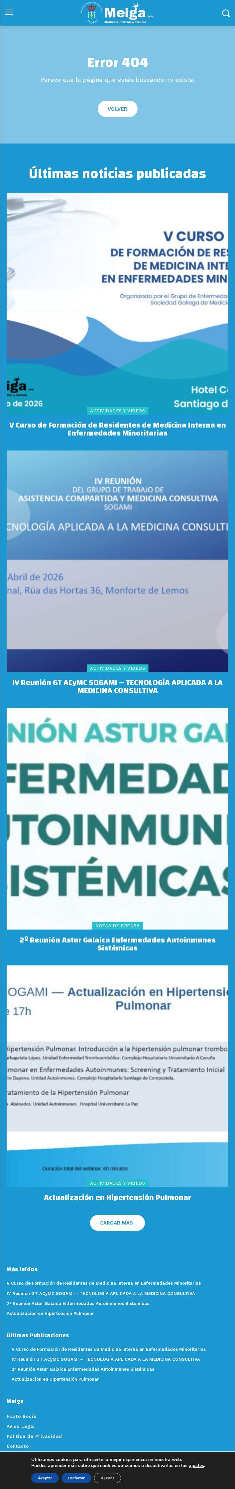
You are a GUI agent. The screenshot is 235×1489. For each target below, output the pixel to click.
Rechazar (76, 1478)
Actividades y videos (117, 410)
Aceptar (45, 1478)
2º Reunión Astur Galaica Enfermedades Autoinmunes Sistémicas (118, 944)
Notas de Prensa (117, 925)
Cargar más (116, 1223)
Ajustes (107, 1478)
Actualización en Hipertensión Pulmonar (117, 1197)
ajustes (196, 1466)
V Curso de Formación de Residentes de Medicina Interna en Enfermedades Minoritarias (117, 429)
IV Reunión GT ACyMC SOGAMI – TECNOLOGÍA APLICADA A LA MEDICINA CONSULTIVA (117, 686)
